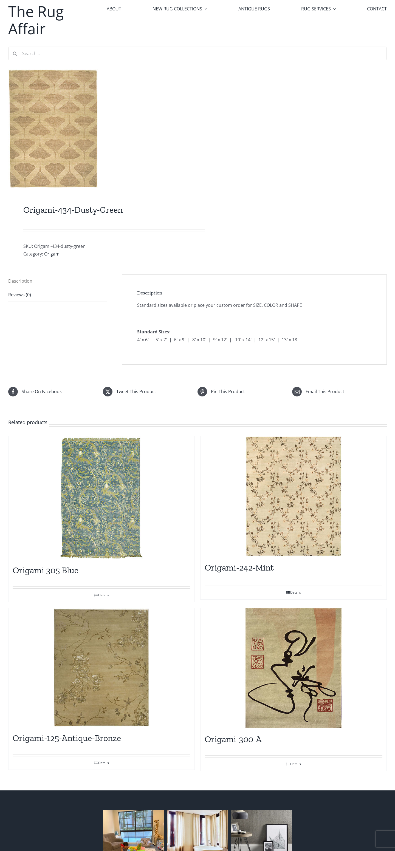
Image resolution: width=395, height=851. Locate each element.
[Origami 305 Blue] (101, 497)
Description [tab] (20, 281)
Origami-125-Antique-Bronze (67, 738)
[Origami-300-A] (293, 668)
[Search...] (197, 53)
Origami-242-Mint (239, 567)
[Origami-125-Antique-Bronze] (101, 667)
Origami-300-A (233, 739)
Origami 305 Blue (45, 570)
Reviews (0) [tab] (19, 295)
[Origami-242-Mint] (293, 496)
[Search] (15, 53)
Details (103, 595)
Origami (52, 254)
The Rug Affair (36, 20)
